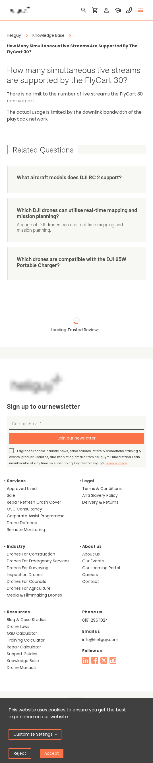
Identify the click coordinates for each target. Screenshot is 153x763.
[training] (117, 10)
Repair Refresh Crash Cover (34, 502)
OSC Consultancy (24, 509)
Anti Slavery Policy (100, 495)
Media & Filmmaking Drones (34, 595)
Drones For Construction (31, 554)
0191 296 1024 (95, 620)
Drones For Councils (26, 581)
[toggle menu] (140, 10)
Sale (11, 495)
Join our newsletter (77, 438)
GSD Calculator (22, 633)
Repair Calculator (24, 647)
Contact (90, 581)
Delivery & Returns (100, 502)
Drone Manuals (21, 667)
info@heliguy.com (100, 640)
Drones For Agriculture (29, 588)
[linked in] (85, 660)
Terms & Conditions (102, 488)
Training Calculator (26, 640)
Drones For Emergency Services (38, 561)
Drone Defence (22, 523)
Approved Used (22, 488)
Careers (90, 574)
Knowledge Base (23, 661)
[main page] (18, 8)
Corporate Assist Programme (36, 516)
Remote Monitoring (26, 529)
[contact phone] (129, 10)
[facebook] (94, 660)
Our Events (93, 561)
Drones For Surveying (27, 568)
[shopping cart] (95, 10)
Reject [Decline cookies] (20, 753)
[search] (83, 10)
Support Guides (22, 654)
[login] (106, 10)
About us (91, 554)
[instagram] (112, 660)
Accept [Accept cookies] (51, 753)
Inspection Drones (25, 574)
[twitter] (103, 660)
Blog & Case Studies (26, 619)
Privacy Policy (116, 463)
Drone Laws (18, 626)
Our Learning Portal (101, 568)
